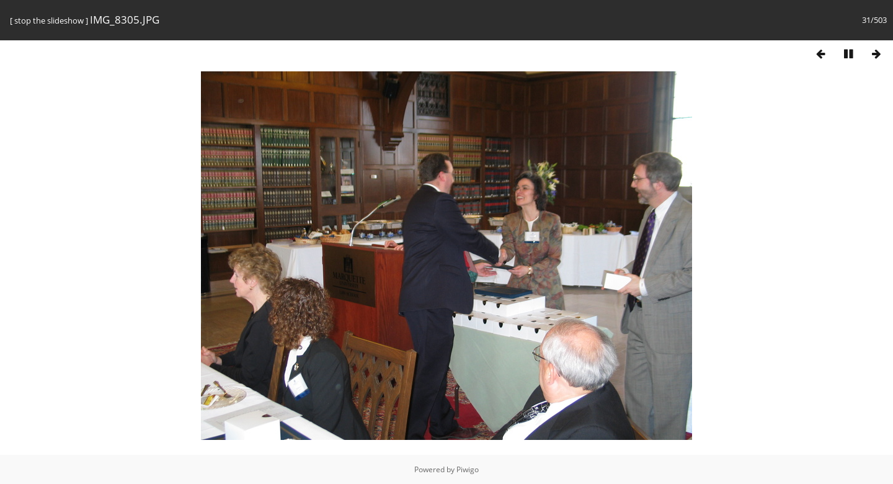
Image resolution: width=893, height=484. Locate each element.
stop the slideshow (49, 20)
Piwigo (467, 469)
